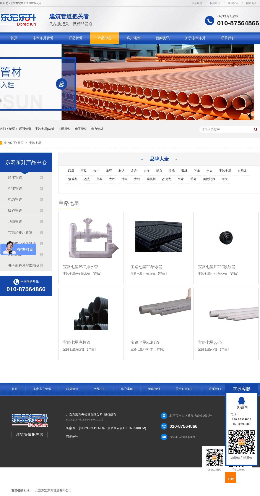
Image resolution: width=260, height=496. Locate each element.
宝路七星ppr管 (210, 342)
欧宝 (225, 179)
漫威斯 (72, 179)
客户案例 (134, 38)
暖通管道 (25, 128)
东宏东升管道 (43, 38)
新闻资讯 (163, 38)
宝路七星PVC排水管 (80, 267)
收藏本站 (215, 3)
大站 (137, 179)
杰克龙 (166, 179)
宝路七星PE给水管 (146, 267)
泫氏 (172, 170)
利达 (122, 170)
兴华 (197, 170)
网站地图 (251, 3)
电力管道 (15, 199)
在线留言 (233, 3)
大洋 (147, 170)
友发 (134, 170)
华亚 (109, 170)
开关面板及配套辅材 (23, 265)
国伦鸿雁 (209, 179)
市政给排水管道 (20, 232)
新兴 (159, 170)
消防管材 (65, 128)
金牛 (96, 170)
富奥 (99, 179)
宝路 (84, 170)
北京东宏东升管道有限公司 (53, 490)
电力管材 (97, 128)
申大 (209, 170)
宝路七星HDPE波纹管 (217, 267)
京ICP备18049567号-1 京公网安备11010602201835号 (112, 428)
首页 (14, 38)
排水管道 (15, 188)
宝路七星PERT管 (145, 342)
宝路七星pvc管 (45, 128)
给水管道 (15, 177)
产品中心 (105, 38)
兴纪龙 (242, 170)
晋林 (184, 170)
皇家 (181, 179)
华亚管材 (81, 128)
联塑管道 (76, 38)
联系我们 (197, 3)
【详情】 (97, 273)
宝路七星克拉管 (76, 342)
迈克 (87, 179)
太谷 (112, 179)
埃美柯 (151, 179)
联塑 (71, 170)
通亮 (193, 179)
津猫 (125, 179)
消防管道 (15, 221)
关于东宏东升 (195, 38)
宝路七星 (35, 143)
